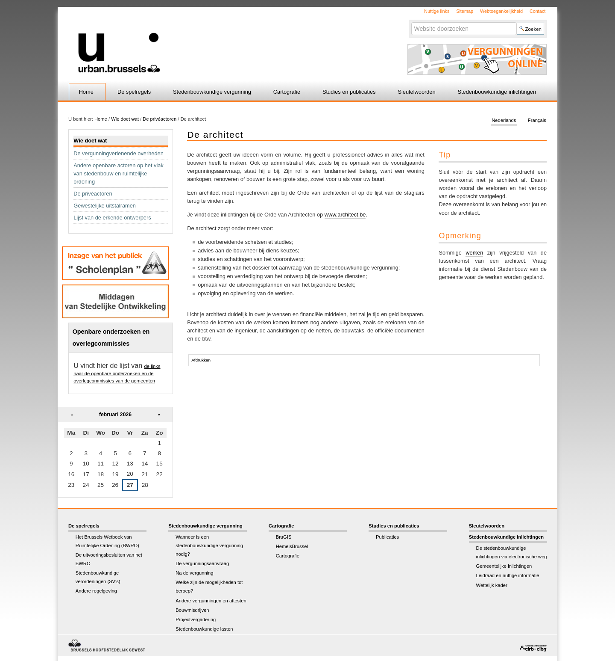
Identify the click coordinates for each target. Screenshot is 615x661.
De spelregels (134, 92)
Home (86, 92)
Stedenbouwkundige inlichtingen (497, 92)
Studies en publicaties (349, 92)
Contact (537, 11)
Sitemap (464, 11)
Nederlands (504, 120)
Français (537, 120)
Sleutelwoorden (416, 92)
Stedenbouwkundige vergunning (212, 92)
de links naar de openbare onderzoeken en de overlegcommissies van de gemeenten (116, 373)
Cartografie (286, 92)
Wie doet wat (125, 119)
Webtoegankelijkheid (501, 11)
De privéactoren (159, 119)
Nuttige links (436, 11)
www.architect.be (345, 214)
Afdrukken (201, 360)
